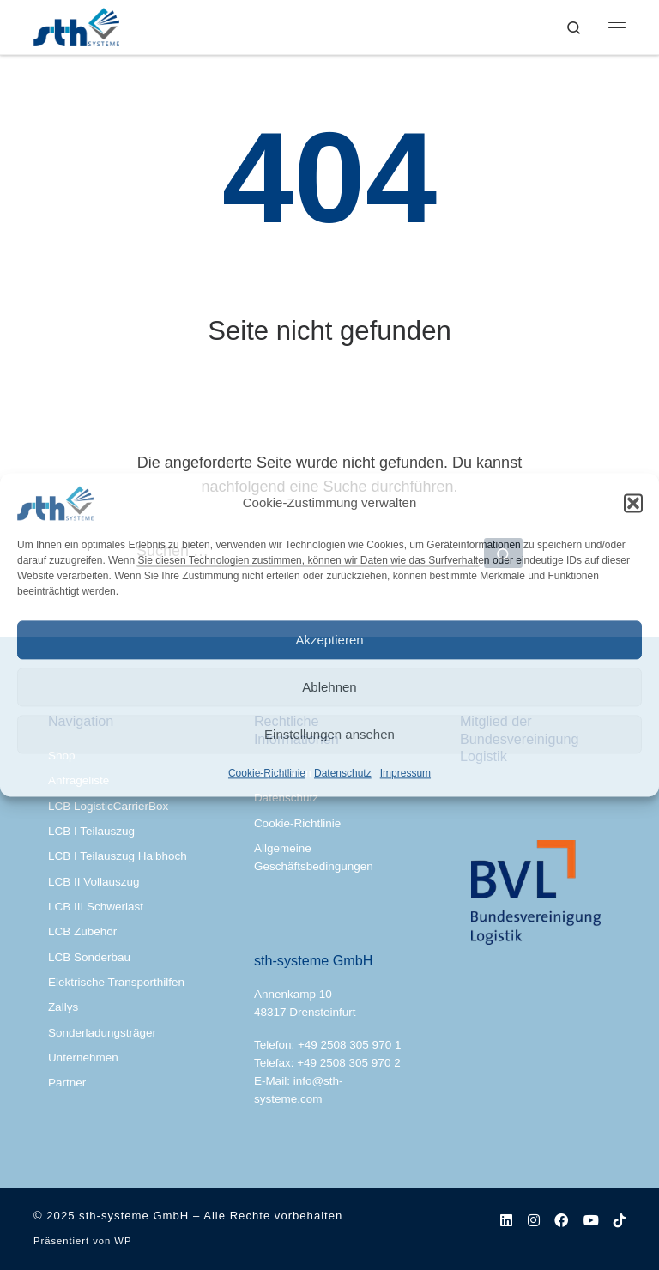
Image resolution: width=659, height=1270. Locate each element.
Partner (67, 1082)
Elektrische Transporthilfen (116, 982)
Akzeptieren (329, 639)
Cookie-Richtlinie (266, 773)
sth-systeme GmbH (134, 1215)
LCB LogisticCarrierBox (108, 806)
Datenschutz (343, 773)
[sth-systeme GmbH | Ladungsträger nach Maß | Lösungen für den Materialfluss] (76, 25)
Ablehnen (329, 687)
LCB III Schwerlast (95, 906)
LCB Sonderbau (89, 957)
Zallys (63, 1007)
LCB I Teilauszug (91, 831)
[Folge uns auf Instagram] (534, 1220)
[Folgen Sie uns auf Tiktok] (620, 1220)
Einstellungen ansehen (329, 734)
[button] (633, 502)
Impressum (405, 773)
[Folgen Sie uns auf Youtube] (591, 1220)
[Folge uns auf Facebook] (561, 1220)
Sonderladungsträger (102, 1032)
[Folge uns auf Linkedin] (506, 1220)
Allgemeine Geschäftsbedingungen (313, 857)
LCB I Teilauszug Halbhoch (117, 856)
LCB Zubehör (82, 931)
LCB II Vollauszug (94, 881)
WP (122, 1241)
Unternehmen (83, 1057)
